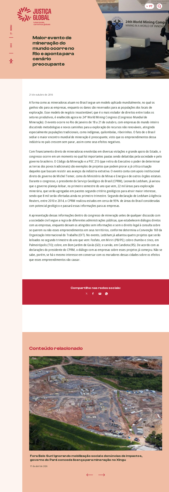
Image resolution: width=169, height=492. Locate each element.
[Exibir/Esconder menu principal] (11, 30)
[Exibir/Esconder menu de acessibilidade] (11, 61)
